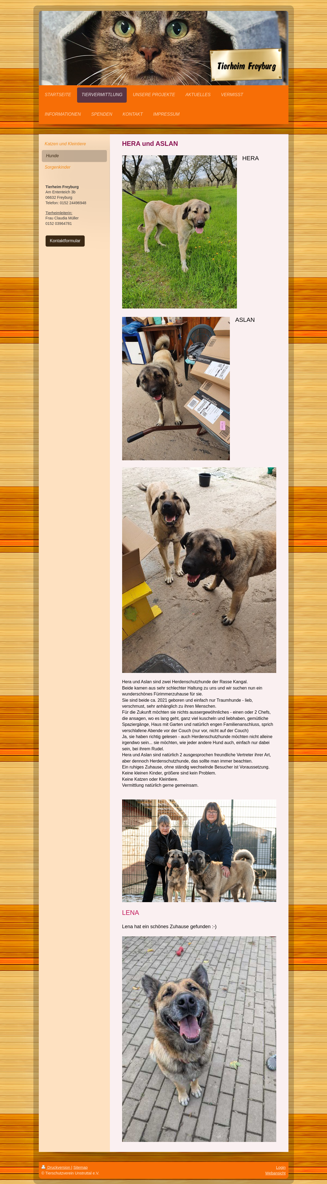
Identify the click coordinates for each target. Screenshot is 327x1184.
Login (280, 1167)
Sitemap (80, 1167)
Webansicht (275, 1173)
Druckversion (56, 1167)
